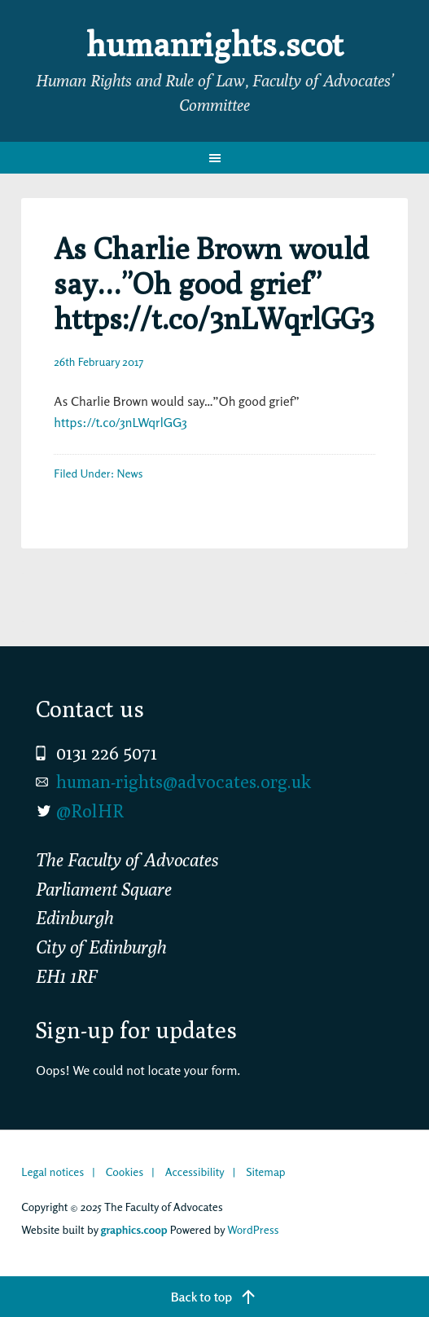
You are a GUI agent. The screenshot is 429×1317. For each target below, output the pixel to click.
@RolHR (90, 810)
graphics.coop (134, 1229)
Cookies (124, 1171)
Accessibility (195, 1171)
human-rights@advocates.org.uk (183, 781)
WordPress (252, 1229)
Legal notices (52, 1171)
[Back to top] (214, 1296)
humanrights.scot (215, 44)
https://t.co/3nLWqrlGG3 (120, 422)
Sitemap (265, 1171)
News (129, 473)
